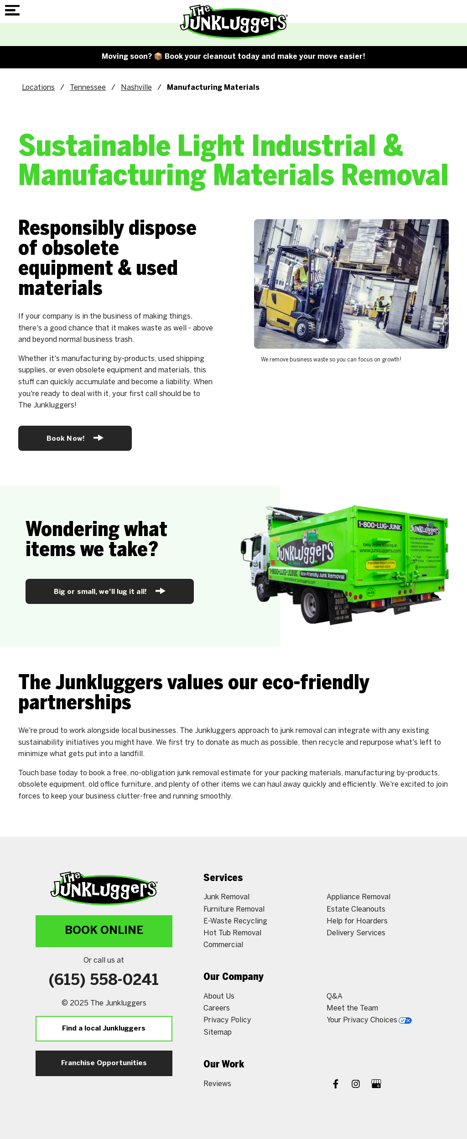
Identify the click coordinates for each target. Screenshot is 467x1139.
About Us (218, 996)
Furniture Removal (234, 909)
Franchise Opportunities (104, 1063)
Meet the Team (352, 1008)
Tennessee (88, 87)
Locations (38, 87)
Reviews (217, 1083)
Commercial (223, 944)
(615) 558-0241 (104, 981)
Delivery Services (356, 932)
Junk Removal (226, 896)
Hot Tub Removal (232, 932)
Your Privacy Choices (369, 1019)
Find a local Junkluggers (103, 1029)
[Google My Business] (376, 1084)
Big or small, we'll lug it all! (110, 591)
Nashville (136, 87)
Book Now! (75, 437)
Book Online (104, 931)
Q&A (334, 996)
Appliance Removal (358, 896)
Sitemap (217, 1032)
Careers (216, 1008)
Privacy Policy (227, 1019)
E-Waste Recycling (235, 921)
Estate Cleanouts (356, 909)
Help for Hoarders (357, 921)
